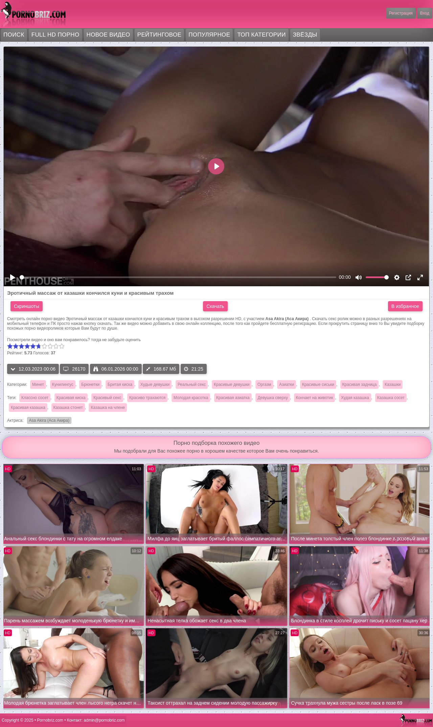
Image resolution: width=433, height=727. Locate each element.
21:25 (193, 369)
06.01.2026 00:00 (115, 369)
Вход (424, 13)
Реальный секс (192, 384)
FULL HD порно (55, 35)
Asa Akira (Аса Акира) (48, 421)
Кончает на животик (314, 397)
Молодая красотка (191, 397)
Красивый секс (107, 397)
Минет (38, 384)
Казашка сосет (391, 397)
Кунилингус (62, 384)
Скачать (215, 306)
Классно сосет (34, 397)
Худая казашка (355, 397)
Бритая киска (120, 384)
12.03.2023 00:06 (32, 369)
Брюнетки (90, 384)
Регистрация (401, 13)
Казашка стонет (68, 407)
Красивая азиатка (233, 397)
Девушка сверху (272, 397)
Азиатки (286, 384)
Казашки (393, 384)
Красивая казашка (28, 407)
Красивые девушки (231, 384)
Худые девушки (154, 384)
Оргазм (264, 384)
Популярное (209, 35)
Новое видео (108, 35)
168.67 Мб (161, 369)
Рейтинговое (159, 35)
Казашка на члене (108, 407)
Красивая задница (359, 384)
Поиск (13, 35)
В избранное (405, 306)
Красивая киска (71, 397)
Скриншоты (26, 306)
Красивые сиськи (318, 384)
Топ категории (261, 35)
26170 (74, 369)
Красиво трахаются (147, 397)
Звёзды (305, 35)
